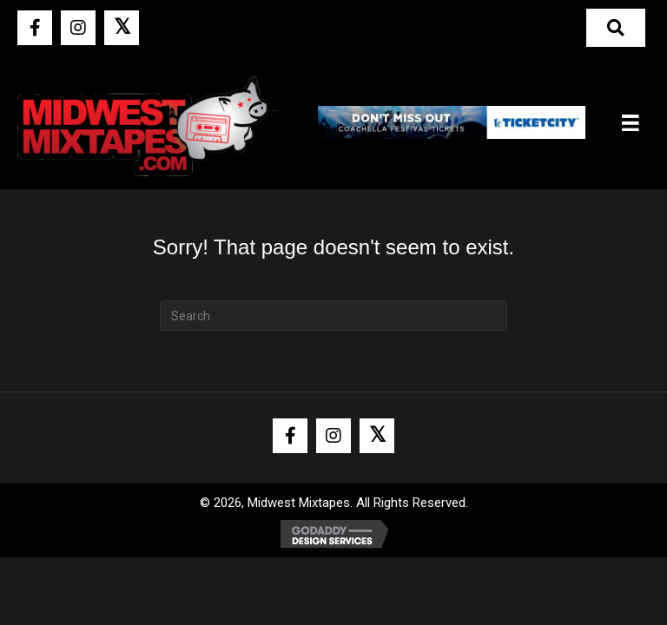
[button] (34, 27)
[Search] (333, 315)
